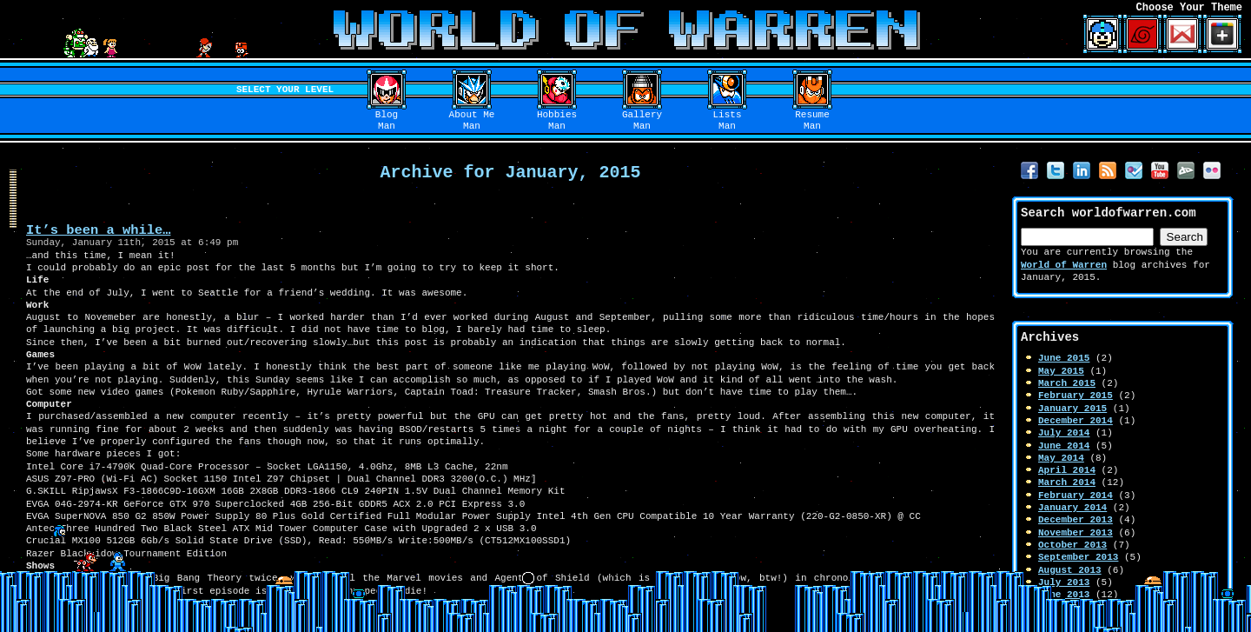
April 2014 (1066, 469)
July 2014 (1063, 432)
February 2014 (1075, 495)
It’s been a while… (98, 230)
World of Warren (1064, 264)
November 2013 (1075, 532)
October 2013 (1072, 544)
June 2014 (1063, 445)
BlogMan (386, 121)
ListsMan (727, 121)
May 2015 (1061, 370)
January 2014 (1072, 507)
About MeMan (472, 121)
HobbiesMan (557, 121)
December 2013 (1075, 519)
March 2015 (1066, 382)
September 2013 (1078, 556)
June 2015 (1063, 357)
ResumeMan (812, 121)
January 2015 (1072, 408)
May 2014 (1061, 457)
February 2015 (1075, 395)
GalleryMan (642, 121)
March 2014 (1066, 482)
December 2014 (1075, 420)
